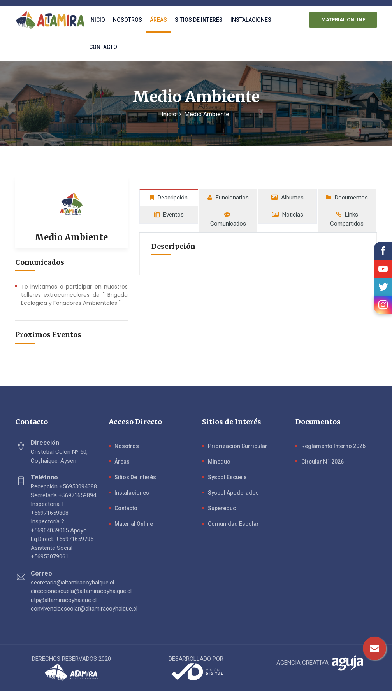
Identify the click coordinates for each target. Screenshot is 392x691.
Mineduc (219, 461)
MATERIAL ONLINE (344, 20)
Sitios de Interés (135, 477)
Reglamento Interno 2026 (333, 446)
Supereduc (222, 508)
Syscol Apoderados (233, 493)
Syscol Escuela (227, 477)
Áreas (158, 20)
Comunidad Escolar (233, 524)
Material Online (133, 524)
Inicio (97, 20)
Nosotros (127, 20)
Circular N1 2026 (322, 461)
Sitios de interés (199, 20)
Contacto (103, 47)
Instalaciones (250, 20)
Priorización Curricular (237, 446)
